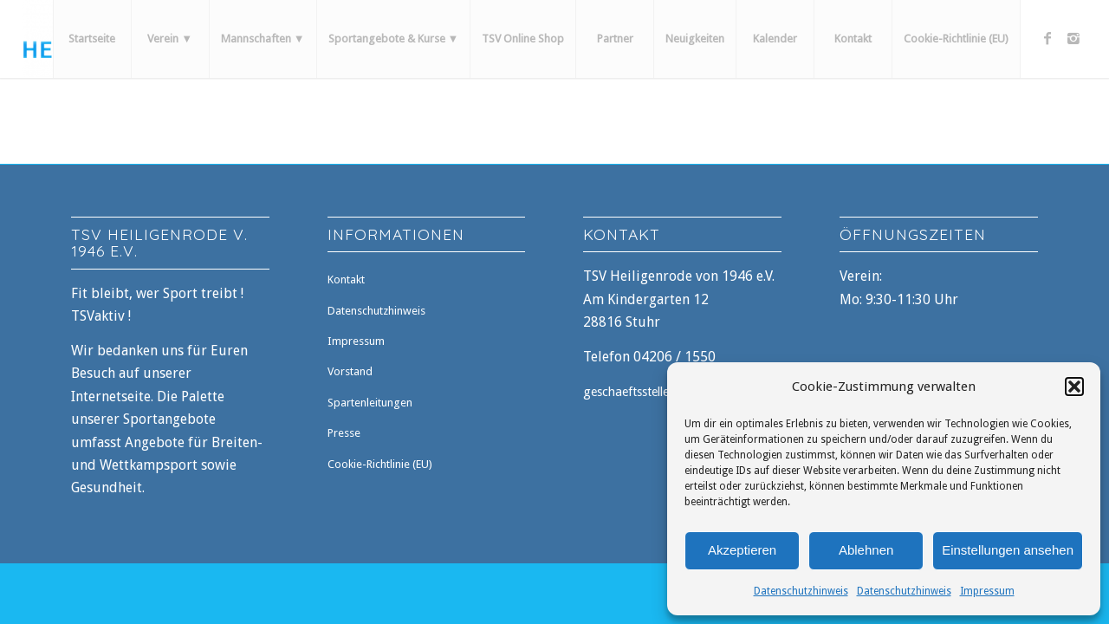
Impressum (987, 591)
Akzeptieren (742, 550)
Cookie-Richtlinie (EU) (380, 464)
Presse (344, 432)
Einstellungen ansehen (1007, 550)
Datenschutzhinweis (801, 591)
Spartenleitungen (370, 402)
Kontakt (346, 279)
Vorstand (350, 371)
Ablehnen (866, 550)
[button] (1074, 386)
